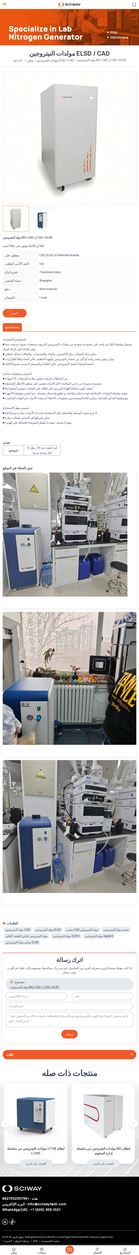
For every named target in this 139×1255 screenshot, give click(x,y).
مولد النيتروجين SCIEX (66, 935)
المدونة (8, 1240)
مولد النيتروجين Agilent (99, 935)
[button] (134, 1123)
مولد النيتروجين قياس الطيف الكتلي (26, 935)
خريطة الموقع (22, 1240)
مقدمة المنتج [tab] (11, 327)
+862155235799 (15, 1198)
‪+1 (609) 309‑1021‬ (45, 1209)
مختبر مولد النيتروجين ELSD (22, 942)
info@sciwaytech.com (47, 1203)
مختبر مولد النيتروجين (116, 929)
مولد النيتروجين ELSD (48, 929)
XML (35, 1240)
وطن (30, 60)
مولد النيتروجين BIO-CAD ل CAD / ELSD (34, 986)
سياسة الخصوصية (50, 1240)
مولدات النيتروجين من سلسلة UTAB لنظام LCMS (100, 1150)
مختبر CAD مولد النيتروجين (82, 929)
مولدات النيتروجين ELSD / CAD (55, 60)
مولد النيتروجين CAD (17, 929)
